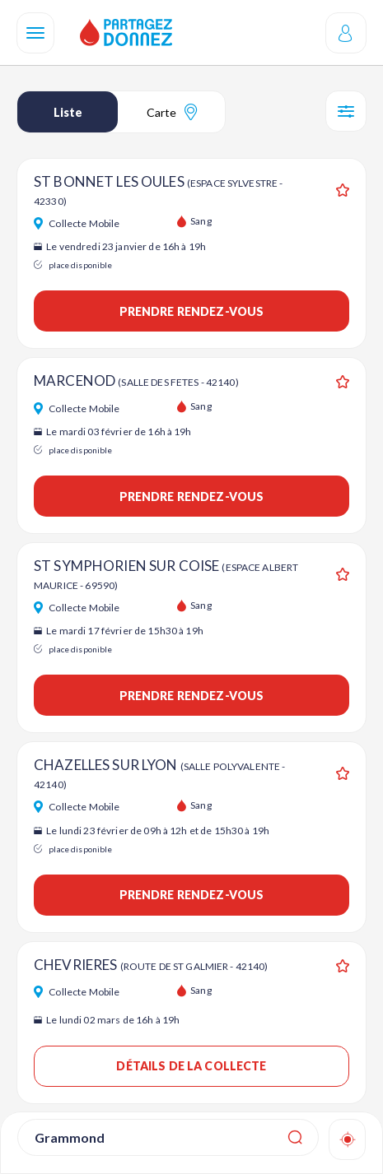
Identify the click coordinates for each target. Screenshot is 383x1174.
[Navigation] (35, 32)
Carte (172, 112)
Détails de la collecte (191, 1066)
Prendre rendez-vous (191, 311)
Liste (68, 112)
